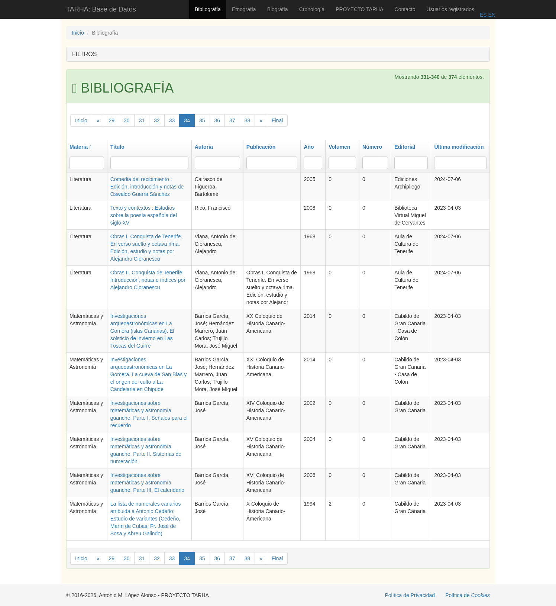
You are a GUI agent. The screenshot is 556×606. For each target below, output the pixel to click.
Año (309, 147)
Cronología (312, 9)
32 (157, 120)
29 (111, 120)
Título (117, 147)
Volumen (339, 147)
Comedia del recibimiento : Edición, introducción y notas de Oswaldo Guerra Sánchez (147, 186)
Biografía (277, 9)
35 (202, 120)
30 (127, 120)
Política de (467, 595)
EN (491, 15)
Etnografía (244, 9)
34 (187, 120)
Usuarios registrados (450, 9)
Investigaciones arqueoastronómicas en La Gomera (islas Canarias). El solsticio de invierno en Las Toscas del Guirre (142, 331)
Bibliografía (208, 9)
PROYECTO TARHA (359, 9)
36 (217, 120)
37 (232, 120)
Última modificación (459, 147)
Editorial (404, 147)
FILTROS (84, 54)
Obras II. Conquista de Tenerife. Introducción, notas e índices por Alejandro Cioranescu (147, 280)
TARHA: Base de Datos (101, 9)
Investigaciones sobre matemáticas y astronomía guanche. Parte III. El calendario (147, 482)
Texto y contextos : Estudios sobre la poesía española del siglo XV (143, 215)
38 (247, 120)
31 (142, 120)
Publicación (261, 147)
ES (483, 15)
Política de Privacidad (410, 595)
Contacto (405, 9)
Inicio (78, 33)
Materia (80, 147)
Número (372, 147)
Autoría (204, 147)
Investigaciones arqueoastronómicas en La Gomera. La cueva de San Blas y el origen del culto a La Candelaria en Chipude (148, 374)
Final (277, 120)
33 (172, 120)
